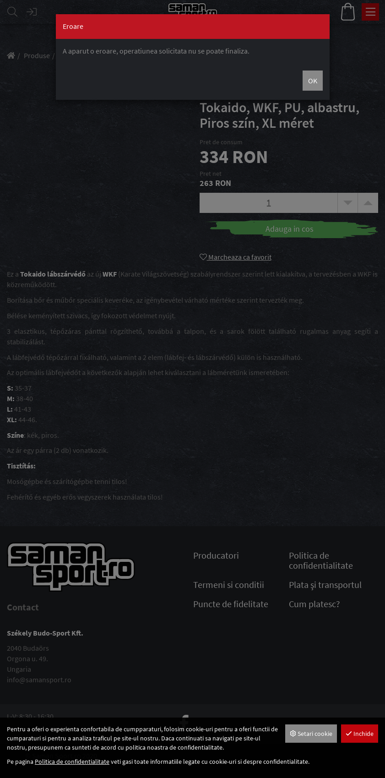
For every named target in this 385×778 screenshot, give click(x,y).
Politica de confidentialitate (72, 761)
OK (312, 80)
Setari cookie (311, 733)
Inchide (360, 733)
